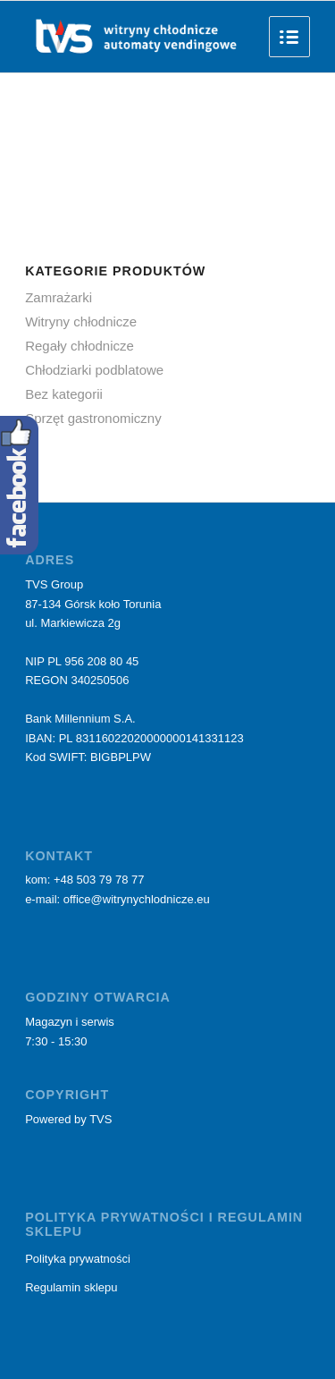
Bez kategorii (64, 394)
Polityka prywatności (77, 1258)
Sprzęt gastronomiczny (93, 418)
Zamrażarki (58, 297)
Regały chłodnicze (79, 345)
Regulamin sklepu (71, 1287)
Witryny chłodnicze (81, 321)
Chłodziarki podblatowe (94, 369)
